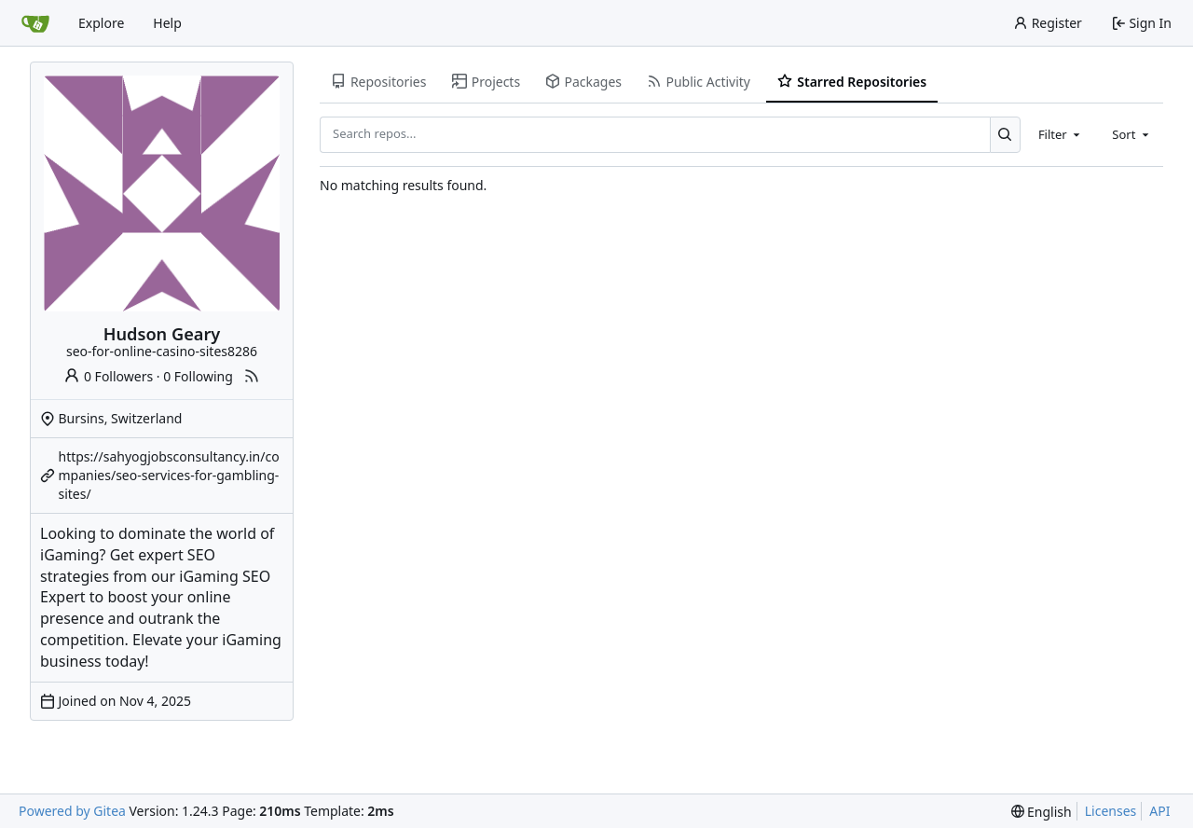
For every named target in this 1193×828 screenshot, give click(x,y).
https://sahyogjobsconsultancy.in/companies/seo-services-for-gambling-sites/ (169, 475)
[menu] (1041, 812)
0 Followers (108, 376)
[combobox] (1060, 134)
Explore (101, 23)
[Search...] (1005, 134)
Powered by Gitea (72, 811)
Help (167, 23)
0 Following (198, 376)
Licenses (1111, 811)
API (1159, 811)
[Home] (35, 23)
